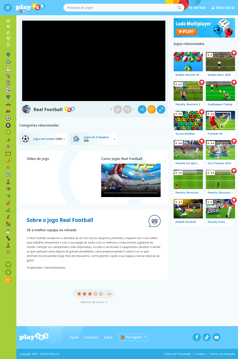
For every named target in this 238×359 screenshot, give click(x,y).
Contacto (91, 337)
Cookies (200, 354)
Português (130, 337)
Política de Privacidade (177, 354)
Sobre (108, 337)
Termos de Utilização (222, 354)
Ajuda (74, 337)
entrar (197, 8)
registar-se (223, 8)
